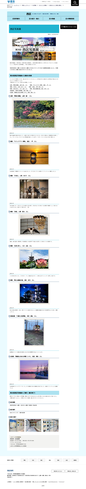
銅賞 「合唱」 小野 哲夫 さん (36, 87)
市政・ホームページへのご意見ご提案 (39, 481)
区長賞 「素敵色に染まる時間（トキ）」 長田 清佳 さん (22, 92)
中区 (33, 460)
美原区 (75, 460)
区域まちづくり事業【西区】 (55, 5)
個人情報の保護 (28, 481)
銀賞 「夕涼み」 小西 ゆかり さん (18, 87)
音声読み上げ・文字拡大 (46, 1)
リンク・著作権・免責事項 (18, 481)
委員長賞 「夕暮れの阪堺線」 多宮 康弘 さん (20, 90)
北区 (67, 460)
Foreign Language (56, 1)
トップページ (16, 5)
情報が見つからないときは (69, 27)
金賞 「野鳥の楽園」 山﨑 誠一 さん (18, 85)
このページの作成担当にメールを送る (18, 446)
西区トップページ (26, 5)
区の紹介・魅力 (34, 19)
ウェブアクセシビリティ (52, 481)
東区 (41, 460)
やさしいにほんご (65, 1)
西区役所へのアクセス (58, 471)
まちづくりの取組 (43, 5)
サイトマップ (61, 481)
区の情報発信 (70, 19)
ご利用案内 (9, 481)
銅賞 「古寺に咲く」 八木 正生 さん (18, 88)
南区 (58, 460)
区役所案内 (16, 19)
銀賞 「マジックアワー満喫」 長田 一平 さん (40, 85)
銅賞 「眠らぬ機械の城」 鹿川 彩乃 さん (39, 88)
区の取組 (34, 5)
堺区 (25, 460)
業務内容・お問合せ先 (71, 471)
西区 (50, 460)
